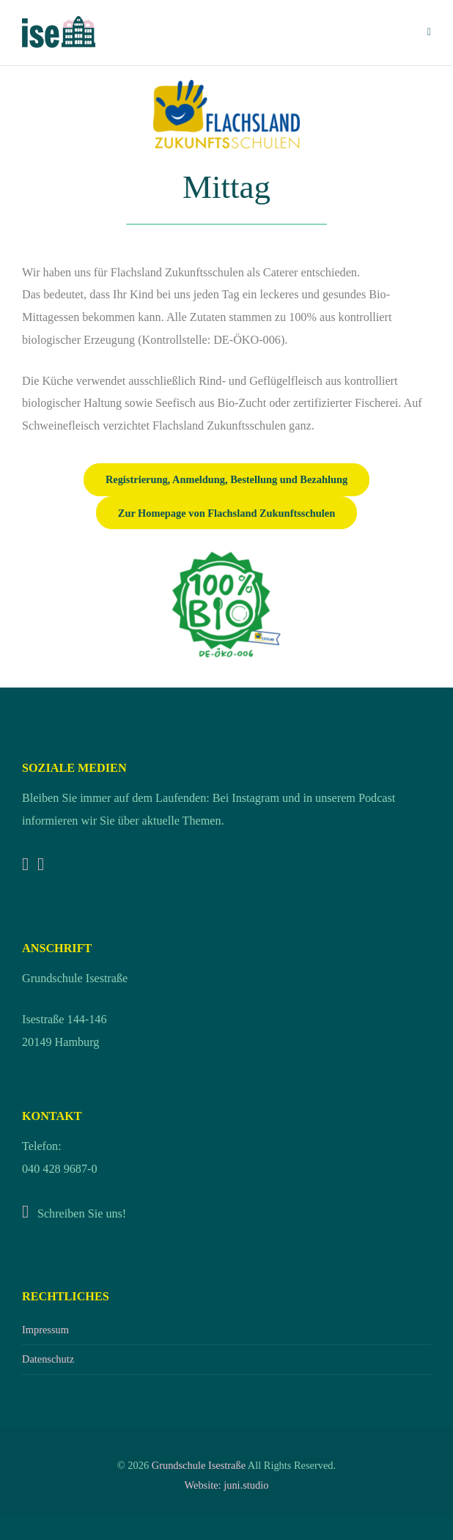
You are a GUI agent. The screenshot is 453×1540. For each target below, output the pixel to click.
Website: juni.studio (227, 1485)
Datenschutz (48, 1359)
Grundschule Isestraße (199, 1465)
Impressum (45, 1329)
